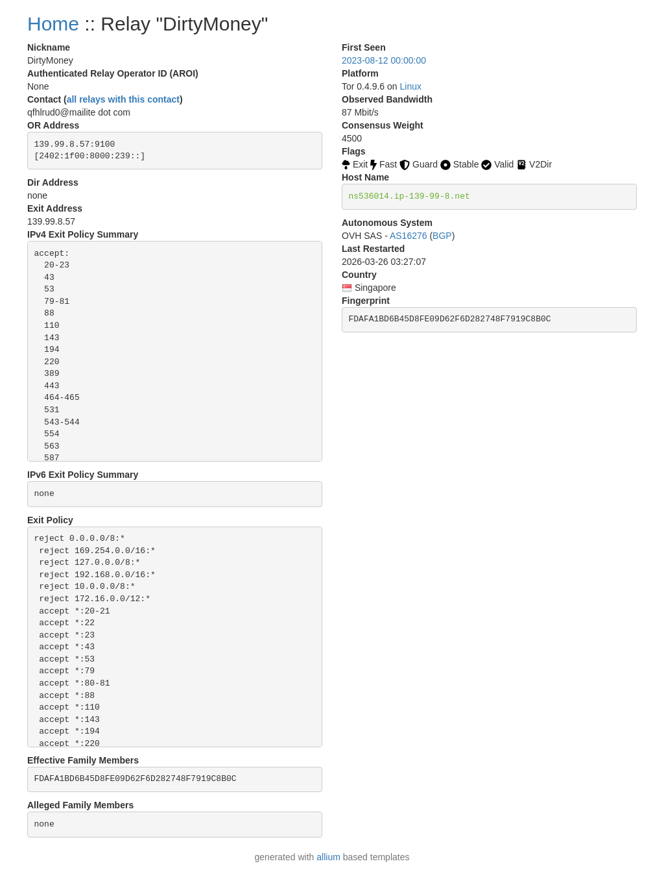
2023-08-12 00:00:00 (384, 60)
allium (328, 857)
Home (53, 23)
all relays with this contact (123, 99)
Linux (410, 86)
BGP (442, 235)
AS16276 (408, 235)
